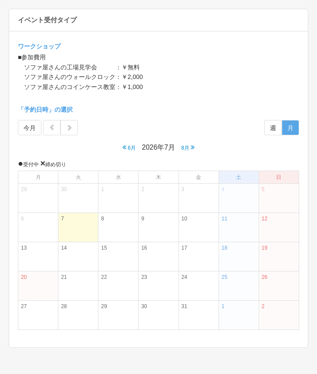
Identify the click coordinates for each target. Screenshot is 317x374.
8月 (188, 147)
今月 (30, 127)
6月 (129, 147)
